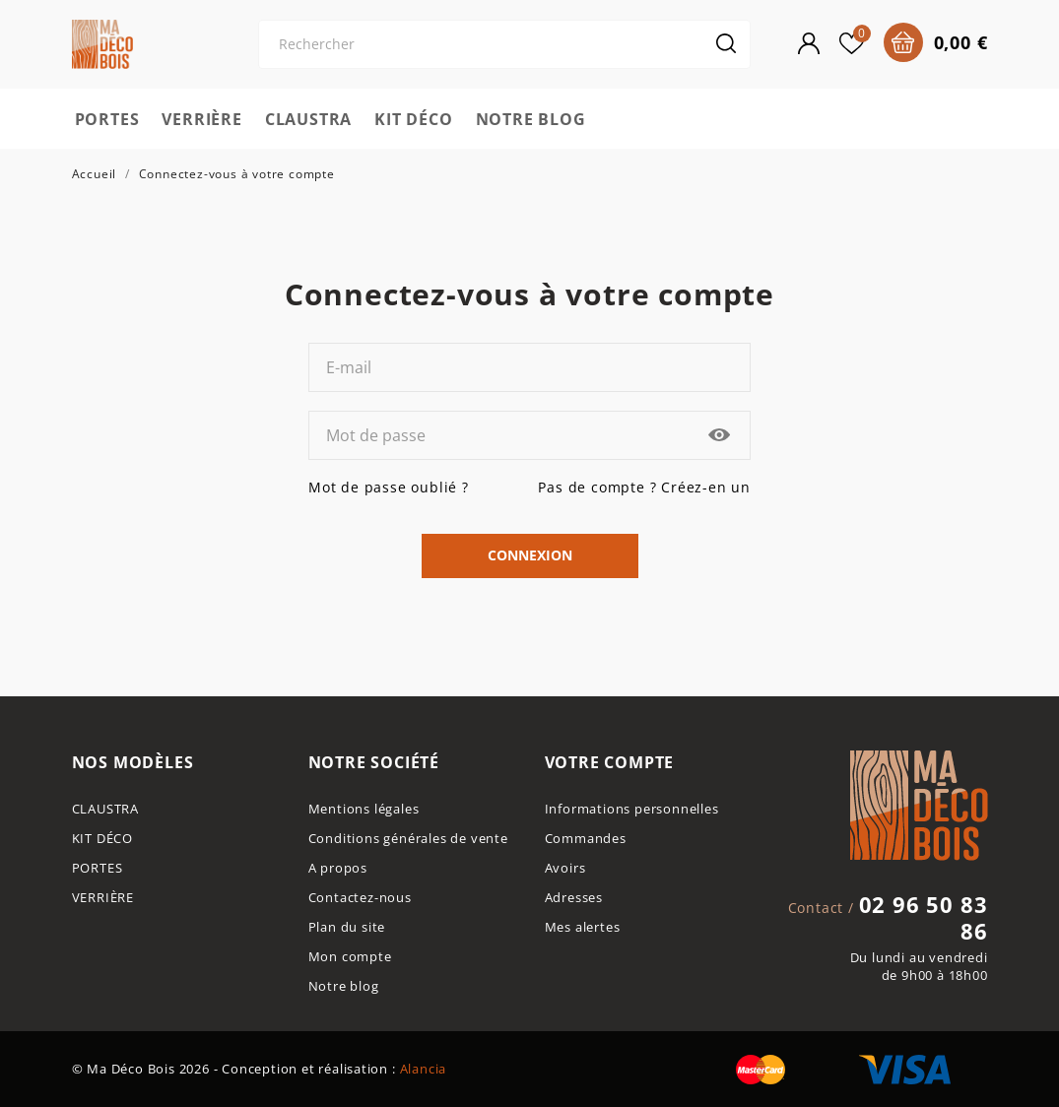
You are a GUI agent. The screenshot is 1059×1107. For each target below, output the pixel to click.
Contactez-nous (360, 897)
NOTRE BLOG (531, 119)
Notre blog (343, 986)
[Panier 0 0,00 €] (936, 42)
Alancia (423, 1069)
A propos (337, 868)
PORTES (107, 119)
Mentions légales (364, 809)
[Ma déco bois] (136, 44)
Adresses (574, 897)
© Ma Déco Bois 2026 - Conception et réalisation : (236, 1069)
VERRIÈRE (201, 119)
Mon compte (350, 956)
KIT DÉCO (413, 119)
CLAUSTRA (308, 119)
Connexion (530, 555)
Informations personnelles (632, 809)
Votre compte (610, 762)
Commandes (586, 838)
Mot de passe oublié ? (388, 487)
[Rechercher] (505, 44)
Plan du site (347, 927)
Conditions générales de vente (408, 838)
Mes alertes (583, 927)
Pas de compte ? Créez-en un (644, 487)
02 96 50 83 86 (923, 917)
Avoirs (565, 868)
